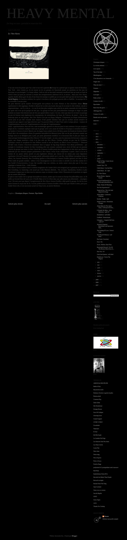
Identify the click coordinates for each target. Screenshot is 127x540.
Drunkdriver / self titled (103, 215)
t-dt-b (95, 503)
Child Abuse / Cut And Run (104, 168)
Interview (96, 120)
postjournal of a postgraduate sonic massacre (105, 467)
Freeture (31, 193)
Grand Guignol (97, 419)
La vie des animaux (98, 65)
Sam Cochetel (97, 487)
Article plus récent (15, 204)
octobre (99, 150)
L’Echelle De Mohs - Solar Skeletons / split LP (104, 211)
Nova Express (97, 458)
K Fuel (95, 432)
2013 (97, 134)
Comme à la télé (97, 101)
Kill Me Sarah (97, 435)
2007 (97, 285)
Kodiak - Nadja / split (103, 199)
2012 (97, 136)
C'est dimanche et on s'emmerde (102, 78)
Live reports (96, 69)
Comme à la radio (98, 114)
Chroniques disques (21, 193)
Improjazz (96, 428)
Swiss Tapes (96, 500)
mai (98, 265)
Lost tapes (96, 94)
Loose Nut (96, 448)
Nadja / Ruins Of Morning (104, 185)
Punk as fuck (97, 98)
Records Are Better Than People (102, 477)
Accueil (47, 204)
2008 (97, 282)
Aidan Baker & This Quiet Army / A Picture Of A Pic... (105, 206)
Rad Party (96, 470)
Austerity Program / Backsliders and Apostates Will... (105, 226)
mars (98, 270)
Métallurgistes (97, 75)
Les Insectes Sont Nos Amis (101, 441)
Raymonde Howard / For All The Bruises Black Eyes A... (105, 248)
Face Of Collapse (98, 412)
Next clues (96, 451)
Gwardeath (96, 425)
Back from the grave (99, 107)
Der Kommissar (97, 406)
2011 (97, 139)
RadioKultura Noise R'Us (100, 474)
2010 (97, 142)
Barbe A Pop (97, 386)
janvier (99, 276)
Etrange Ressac (97, 409)
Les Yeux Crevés (98, 445)
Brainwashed (97, 396)
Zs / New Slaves (101, 173)
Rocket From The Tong (99, 483)
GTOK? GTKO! (98, 422)
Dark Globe (96, 402)
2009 (97, 279)
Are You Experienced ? (103, 187)
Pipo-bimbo (39, 193)
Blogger (74, 536)
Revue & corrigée (98, 480)
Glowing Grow (97, 415)
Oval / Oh (99, 242)
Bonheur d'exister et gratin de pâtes (103, 393)
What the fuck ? (97, 85)
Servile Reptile (97, 493)
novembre (100, 147)
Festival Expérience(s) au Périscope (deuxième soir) (105, 181)
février (99, 273)
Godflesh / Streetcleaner (103, 217)
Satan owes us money (99, 490)
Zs (51, 88)
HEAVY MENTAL (61, 13)
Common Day (97, 399)
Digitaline (96, 91)
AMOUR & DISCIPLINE (100, 383)
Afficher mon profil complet (110, 519)
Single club (96, 81)
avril (98, 268)
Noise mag (96, 454)
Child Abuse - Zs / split (103, 170)
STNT (95, 496)
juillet (99, 158)
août (98, 156)
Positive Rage (97, 464)
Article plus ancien (79, 204)
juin (98, 262)
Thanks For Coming (99, 506)
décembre (100, 144)
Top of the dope (97, 72)
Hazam (106, 516)
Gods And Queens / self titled (105, 254)
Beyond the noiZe (98, 389)
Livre (94, 124)
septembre (100, 153)
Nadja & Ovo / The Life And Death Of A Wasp (105, 191)
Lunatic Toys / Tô (102, 165)
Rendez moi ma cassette (100, 117)
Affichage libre (97, 111)
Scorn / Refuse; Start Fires (104, 244)
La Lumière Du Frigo (99, 438)
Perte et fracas (97, 461)
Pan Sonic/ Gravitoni (103, 239)
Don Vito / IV (101, 251)
